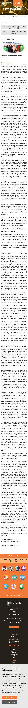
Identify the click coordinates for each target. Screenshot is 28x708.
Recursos (8, 16)
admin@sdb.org (14, 614)
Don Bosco (14, 638)
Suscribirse (14, 627)
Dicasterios (14, 651)
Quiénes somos (14, 636)
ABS (11, 595)
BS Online (22, 594)
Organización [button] (14, 645)
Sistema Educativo (14, 641)
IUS (15, 595)
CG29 (17, 3)
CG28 (14, 656)
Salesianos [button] (14, 634)
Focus (14, 664)
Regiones (14, 652)
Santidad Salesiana (14, 639)
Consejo (14, 649)
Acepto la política (9, 697)
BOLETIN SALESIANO (13, 594)
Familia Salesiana (14, 643)
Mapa (14, 662)
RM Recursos (15, 16)
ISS (7, 595)
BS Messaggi (23, 16)
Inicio (2, 16)
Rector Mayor (14, 648)
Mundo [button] (14, 660)
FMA (19, 595)
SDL (6, 594)
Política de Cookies (10, 702)
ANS (2, 594)
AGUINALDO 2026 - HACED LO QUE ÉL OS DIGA (14, 560)
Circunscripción (14, 654)
